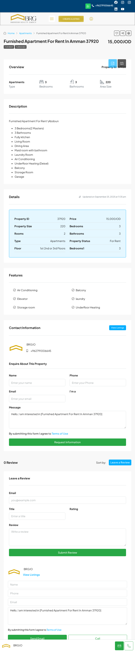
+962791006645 (41, 350)
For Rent (9, 47)
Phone (74, 375)
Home (11, 33)
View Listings (117, 327)
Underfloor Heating (88, 307)
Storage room (26, 307)
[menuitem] (91, 18)
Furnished (20, 47)
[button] (116, 33)
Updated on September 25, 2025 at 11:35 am (102, 196)
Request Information (67, 442)
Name (13, 375)
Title (11, 509)
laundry (80, 298)
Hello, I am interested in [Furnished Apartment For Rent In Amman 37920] (67, 419)
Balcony (81, 290)
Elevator (22, 298)
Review (13, 525)
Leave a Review (120, 462)
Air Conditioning (27, 290)
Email (12, 391)
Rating (74, 509)
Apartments (25, 33)
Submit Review (67, 552)
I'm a (73, 391)
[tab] (112, 63)
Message (15, 407)
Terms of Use (60, 433)
